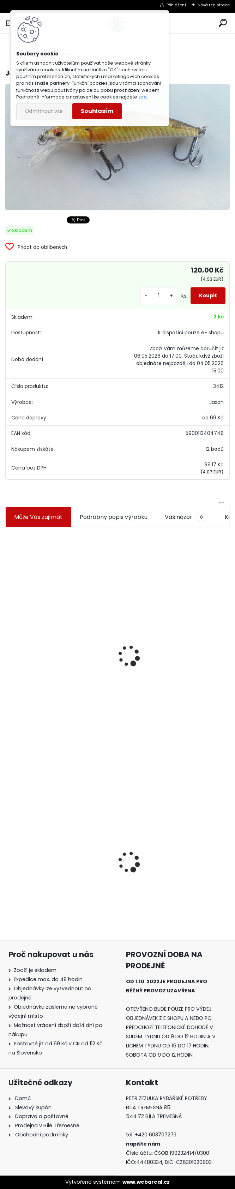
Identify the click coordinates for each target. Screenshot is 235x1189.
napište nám (143, 1143)
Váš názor (186, 517)
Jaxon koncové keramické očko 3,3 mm (57, 620)
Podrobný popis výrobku (113, 517)
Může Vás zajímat (38, 517)
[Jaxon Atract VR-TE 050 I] (117, 147)
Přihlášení (176, 5)
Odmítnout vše (43, 111)
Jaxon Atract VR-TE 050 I (44, 857)
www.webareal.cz (146, 1181)
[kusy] (159, 295)
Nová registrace (214, 5)
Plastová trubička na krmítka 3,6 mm (170, 619)
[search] (223, 23)
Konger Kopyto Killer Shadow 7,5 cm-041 (169, 857)
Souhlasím (97, 111)
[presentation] (8, 639)
